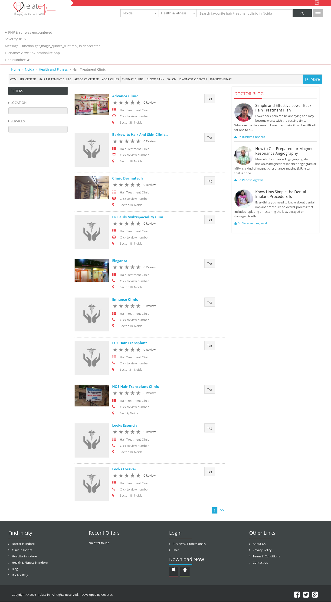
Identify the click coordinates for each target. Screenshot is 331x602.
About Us (259, 544)
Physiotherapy (221, 79)
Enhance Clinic (125, 299)
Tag (209, 98)
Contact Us (260, 563)
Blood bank (155, 79)
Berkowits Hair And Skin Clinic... (140, 134)
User (176, 550)
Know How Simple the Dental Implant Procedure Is (280, 194)
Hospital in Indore (24, 556)
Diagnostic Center (193, 79)
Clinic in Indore (22, 550)
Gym (13, 79)
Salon (171, 79)
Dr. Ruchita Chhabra (249, 137)
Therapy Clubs (133, 79)
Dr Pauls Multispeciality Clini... (139, 217)
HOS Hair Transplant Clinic (135, 386)
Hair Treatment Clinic (55, 79)
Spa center (28, 79)
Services (17, 121)
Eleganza (119, 260)
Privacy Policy (262, 550)
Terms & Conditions (266, 556)
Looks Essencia (125, 425)
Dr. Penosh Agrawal (249, 180)
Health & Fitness (174, 13)
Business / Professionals (189, 544)
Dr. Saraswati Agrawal (250, 223)
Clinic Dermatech (127, 178)
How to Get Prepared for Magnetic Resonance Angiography (285, 151)
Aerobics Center (86, 79)
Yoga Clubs (110, 79)
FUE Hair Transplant (129, 343)
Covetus (107, 595)
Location (18, 102)
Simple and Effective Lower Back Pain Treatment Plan (283, 107)
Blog (15, 569)
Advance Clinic (125, 96)
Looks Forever (124, 469)
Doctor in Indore (23, 544)
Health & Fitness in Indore (30, 563)
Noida (128, 13)
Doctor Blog (20, 575)
